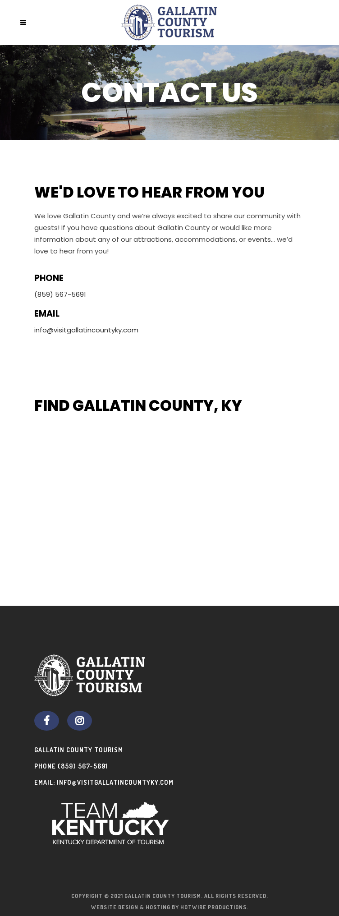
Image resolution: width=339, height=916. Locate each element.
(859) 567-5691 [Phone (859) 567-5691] (60, 294)
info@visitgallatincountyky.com (86, 330)
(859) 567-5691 (83, 766)
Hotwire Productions (213, 907)
